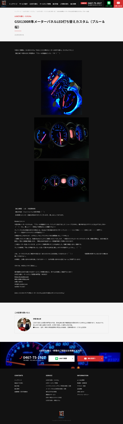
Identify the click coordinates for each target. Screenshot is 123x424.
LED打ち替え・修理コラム (53, 400)
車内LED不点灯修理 (51, 392)
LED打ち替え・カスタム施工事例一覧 (46, 11)
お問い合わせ (118, 6)
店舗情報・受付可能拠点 (21, 392)
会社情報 (79, 389)
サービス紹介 (23, 4)
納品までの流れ (19, 383)
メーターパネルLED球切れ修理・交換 (56, 389)
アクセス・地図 (81, 386)
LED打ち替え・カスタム (29, 11)
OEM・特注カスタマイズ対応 (54, 397)
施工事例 (73, 4)
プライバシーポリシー (83, 394)
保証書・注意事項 (82, 383)
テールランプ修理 (45, 4)
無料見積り (91, 358)
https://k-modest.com (22, 277)
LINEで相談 (109, 6)
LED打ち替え (34, 4)
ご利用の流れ (64, 4)
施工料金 (55, 4)
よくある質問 (80, 380)
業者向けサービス (50, 394)
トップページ (13, 4)
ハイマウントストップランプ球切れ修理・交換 (58, 386)
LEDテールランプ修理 (52, 383)
